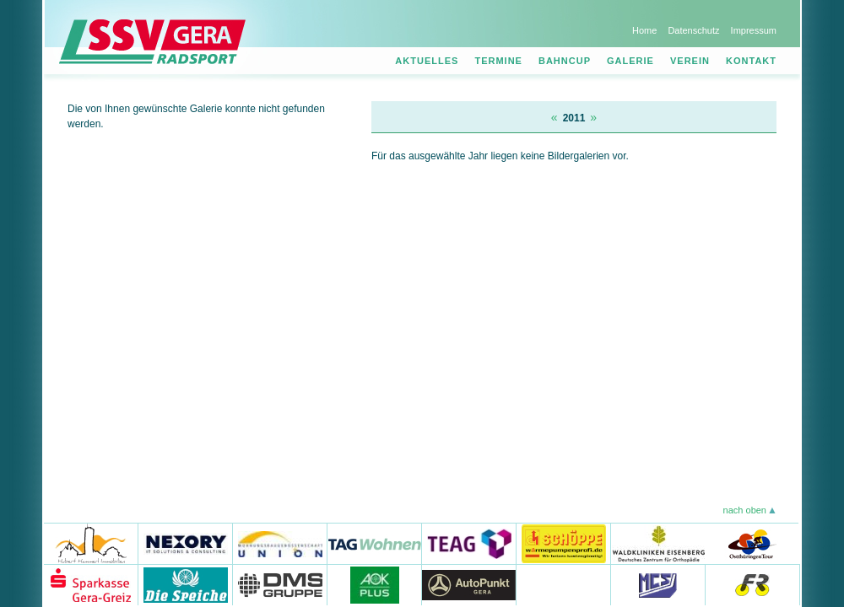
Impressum (753, 30)
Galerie (630, 61)
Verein (690, 61)
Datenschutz (693, 30)
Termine (498, 61)
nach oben (744, 510)
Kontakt (751, 61)
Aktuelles (426, 61)
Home (644, 30)
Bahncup (564, 61)
